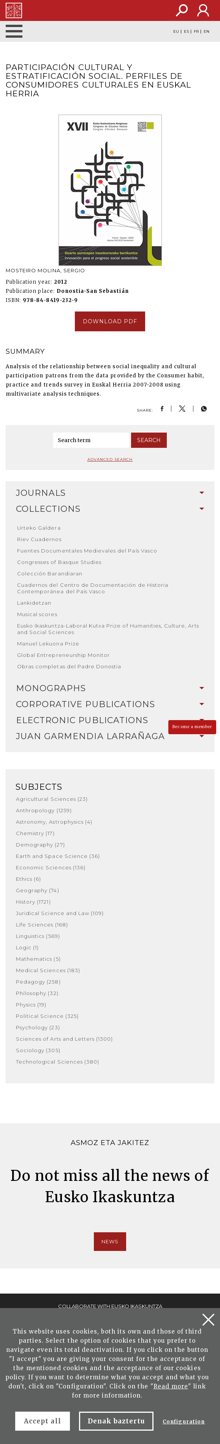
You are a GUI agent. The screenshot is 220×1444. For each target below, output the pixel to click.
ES (186, 32)
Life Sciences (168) (42, 925)
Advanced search (110, 459)
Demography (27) (40, 845)
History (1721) (33, 902)
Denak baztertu (116, 1421)
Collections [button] (110, 509)
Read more (171, 1386)
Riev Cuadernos (39, 539)
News (110, 1241)
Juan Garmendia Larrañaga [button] (110, 736)
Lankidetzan (34, 603)
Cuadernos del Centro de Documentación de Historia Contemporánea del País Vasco (92, 588)
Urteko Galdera (39, 528)
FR (196, 32)
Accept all (42, 1421)
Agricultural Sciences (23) (52, 799)
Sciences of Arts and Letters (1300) (64, 1039)
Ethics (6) (28, 879)
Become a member (192, 726)
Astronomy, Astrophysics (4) (54, 822)
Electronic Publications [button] (110, 720)
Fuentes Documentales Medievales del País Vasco (87, 551)
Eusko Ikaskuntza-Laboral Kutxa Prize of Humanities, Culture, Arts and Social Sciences (108, 629)
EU (176, 32)
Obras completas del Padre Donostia (69, 666)
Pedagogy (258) (38, 982)
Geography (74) (37, 890)
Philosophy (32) (37, 993)
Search (149, 440)
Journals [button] (110, 493)
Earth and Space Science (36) (58, 856)
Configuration (184, 1421)
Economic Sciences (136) (50, 867)
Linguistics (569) (38, 936)
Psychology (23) (38, 1027)
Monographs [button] (110, 688)
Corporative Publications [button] (110, 704)
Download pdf (110, 321)
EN (206, 32)
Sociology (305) (38, 1050)
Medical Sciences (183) (48, 970)
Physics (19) (31, 1005)
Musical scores (37, 614)
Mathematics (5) (38, 959)
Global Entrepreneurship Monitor (63, 655)
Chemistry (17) (35, 833)
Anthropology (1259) (44, 810)
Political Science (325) (47, 1016)
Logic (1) (27, 947)
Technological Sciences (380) (57, 1062)
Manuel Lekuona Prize (48, 644)
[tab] (110, 493)
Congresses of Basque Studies (59, 562)
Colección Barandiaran (49, 573)
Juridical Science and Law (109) (60, 913)
